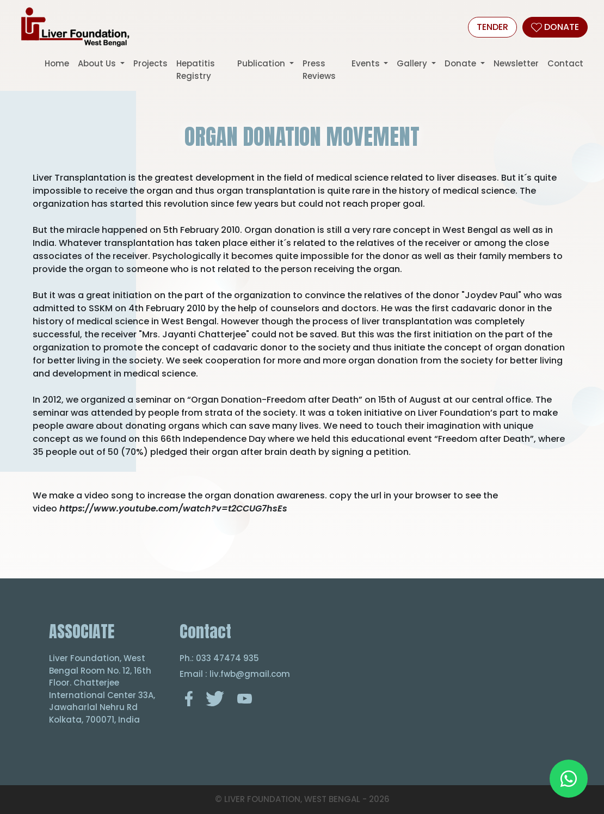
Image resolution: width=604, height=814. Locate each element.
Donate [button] (461, 63)
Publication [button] (262, 63)
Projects (150, 63)
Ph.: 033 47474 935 (219, 658)
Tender (492, 27)
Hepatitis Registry (195, 70)
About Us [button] (98, 63)
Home (57, 63)
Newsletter (516, 63)
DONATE (555, 27)
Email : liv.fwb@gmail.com (235, 674)
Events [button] (367, 63)
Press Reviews (319, 70)
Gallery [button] (413, 63)
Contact (565, 63)
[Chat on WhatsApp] (569, 779)
